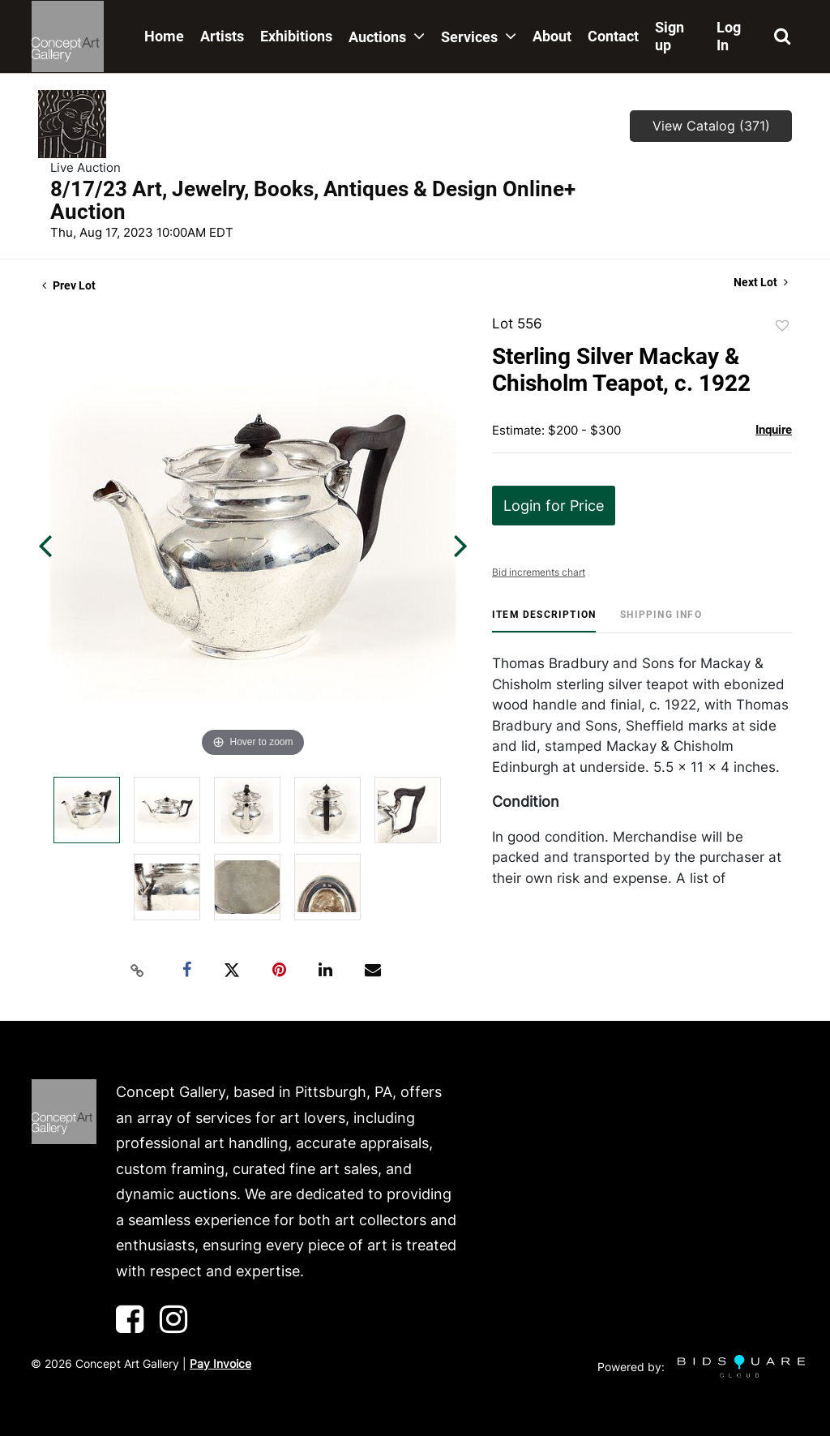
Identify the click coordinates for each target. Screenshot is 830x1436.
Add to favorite (782, 326)
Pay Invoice (220, 1363)
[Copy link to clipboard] (138, 970)
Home (164, 36)
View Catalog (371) (711, 126)
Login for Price (553, 505)
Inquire (773, 429)
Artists (222, 36)
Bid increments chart (538, 572)
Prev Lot (69, 285)
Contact (613, 36)
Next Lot (761, 282)
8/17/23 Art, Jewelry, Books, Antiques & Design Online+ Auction (312, 200)
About (552, 36)
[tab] (544, 620)
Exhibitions (296, 36)
